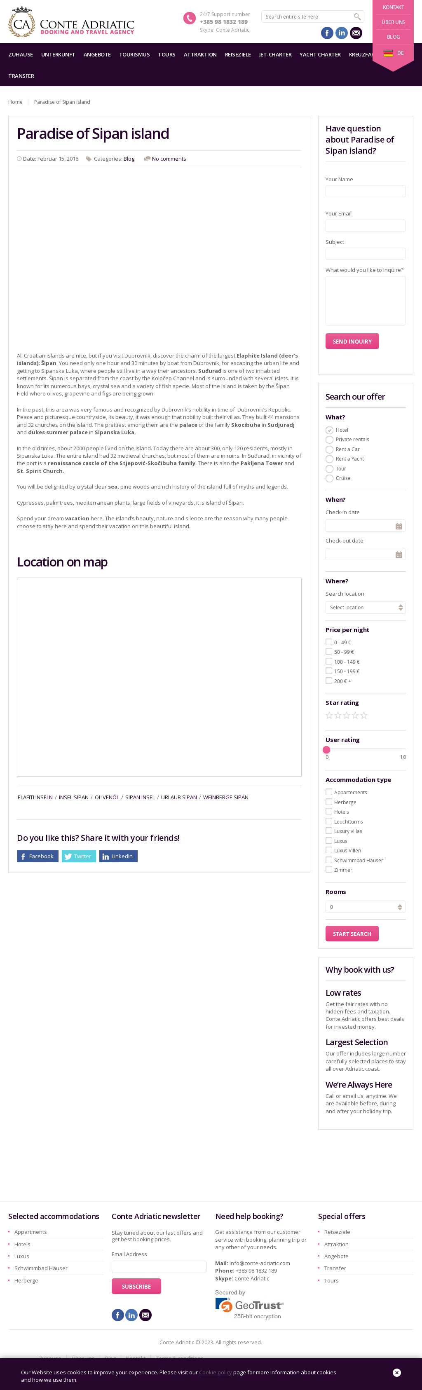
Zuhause (20, 54)
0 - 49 (342, 642)
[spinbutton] (366, 907)
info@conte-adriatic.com (260, 1263)
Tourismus (134, 54)
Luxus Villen (347, 850)
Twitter (82, 856)
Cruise (343, 478)
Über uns (393, 22)
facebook (327, 33)
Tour (341, 468)
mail (356, 33)
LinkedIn (122, 856)
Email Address (129, 1254)
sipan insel (140, 797)
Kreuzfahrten (369, 54)
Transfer (21, 76)
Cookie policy (215, 1372)
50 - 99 (344, 651)
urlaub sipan (179, 797)
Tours (167, 54)
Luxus (340, 841)
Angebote (97, 54)
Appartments (30, 1232)
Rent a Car (348, 449)
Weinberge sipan (226, 797)
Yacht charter (320, 54)
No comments (169, 158)
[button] (400, 906)
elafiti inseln (35, 797)
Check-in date (343, 512)
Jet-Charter (275, 54)
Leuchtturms (348, 821)
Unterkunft (58, 54)
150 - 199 (347, 671)
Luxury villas (348, 831)
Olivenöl (107, 797)
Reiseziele (238, 54)
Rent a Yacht (350, 458)
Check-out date (344, 540)
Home (15, 101)
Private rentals (352, 439)
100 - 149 (347, 661)
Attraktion (200, 54)
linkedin (341, 33)
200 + (342, 681)
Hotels (341, 811)
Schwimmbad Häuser (358, 860)
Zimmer (343, 869)
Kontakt (393, 7)
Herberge (345, 802)
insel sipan (74, 797)
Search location (345, 593)
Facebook (41, 856)
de (393, 52)
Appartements (350, 792)
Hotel (342, 429)
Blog (393, 36)
